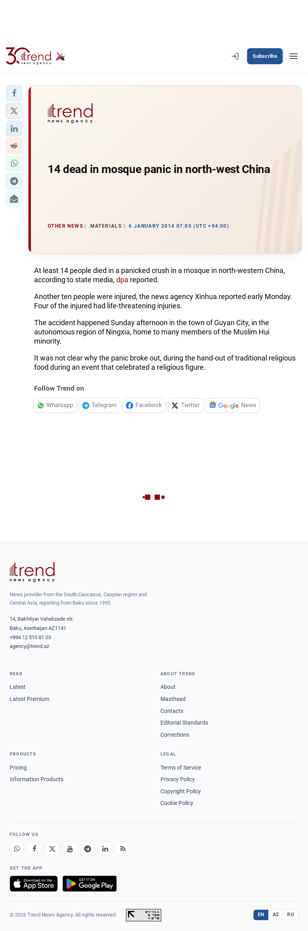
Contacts (171, 711)
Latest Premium (29, 699)
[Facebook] (34, 848)
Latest (18, 687)
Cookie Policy (176, 803)
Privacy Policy (177, 779)
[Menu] (293, 56)
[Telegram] (87, 848)
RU (290, 914)
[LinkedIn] (105, 848)
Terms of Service (180, 767)
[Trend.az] (35, 56)
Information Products (36, 779)
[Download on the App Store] (34, 884)
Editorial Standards (184, 722)
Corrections (174, 734)
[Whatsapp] (17, 848)
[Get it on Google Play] (90, 884)
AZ (276, 914)
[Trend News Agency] (32, 572)
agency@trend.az (29, 646)
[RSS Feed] (123, 848)
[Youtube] (70, 848)
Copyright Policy (180, 791)
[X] (52, 848)
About (168, 687)
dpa (123, 279)
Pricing (18, 767)
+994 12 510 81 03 (30, 637)
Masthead (173, 699)
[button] (14, 93)
